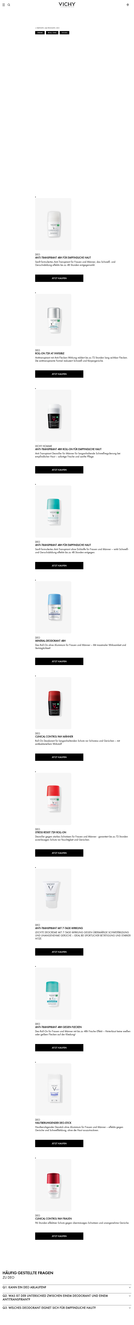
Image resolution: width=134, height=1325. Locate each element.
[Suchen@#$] (8, 4)
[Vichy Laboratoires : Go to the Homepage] (67, 4)
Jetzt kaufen (59, 278)
